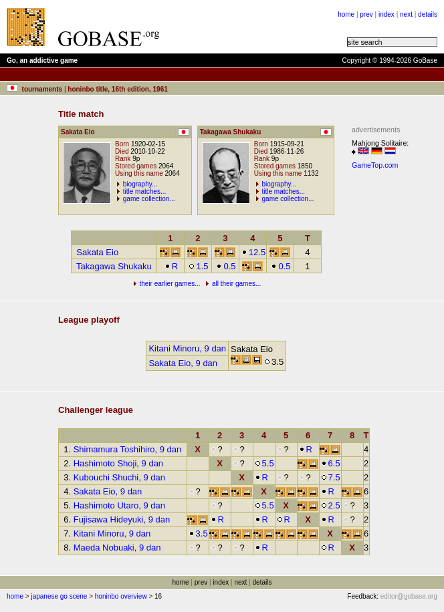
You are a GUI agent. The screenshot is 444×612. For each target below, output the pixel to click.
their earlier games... (169, 283)
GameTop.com (375, 165)
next (406, 14)
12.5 (253, 252)
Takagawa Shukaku (114, 266)
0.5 (225, 266)
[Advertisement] (392, 374)
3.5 (198, 533)
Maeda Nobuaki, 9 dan (117, 548)
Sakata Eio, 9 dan (182, 363)
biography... (140, 184)
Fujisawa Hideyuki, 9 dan (122, 519)
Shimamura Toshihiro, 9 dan (128, 449)
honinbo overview (121, 596)
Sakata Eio (97, 252)
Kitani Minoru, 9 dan (187, 348)
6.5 (330, 463)
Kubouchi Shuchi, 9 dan (119, 477)
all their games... (236, 283)
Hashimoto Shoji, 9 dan (118, 463)
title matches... (144, 191)
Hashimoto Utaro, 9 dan (119, 505)
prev (366, 14)
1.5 (198, 266)
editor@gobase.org (408, 596)
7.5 (330, 477)
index (386, 14)
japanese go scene (59, 596)
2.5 (330, 505)
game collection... (149, 198)
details (427, 14)
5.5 (264, 463)
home (346, 14)
